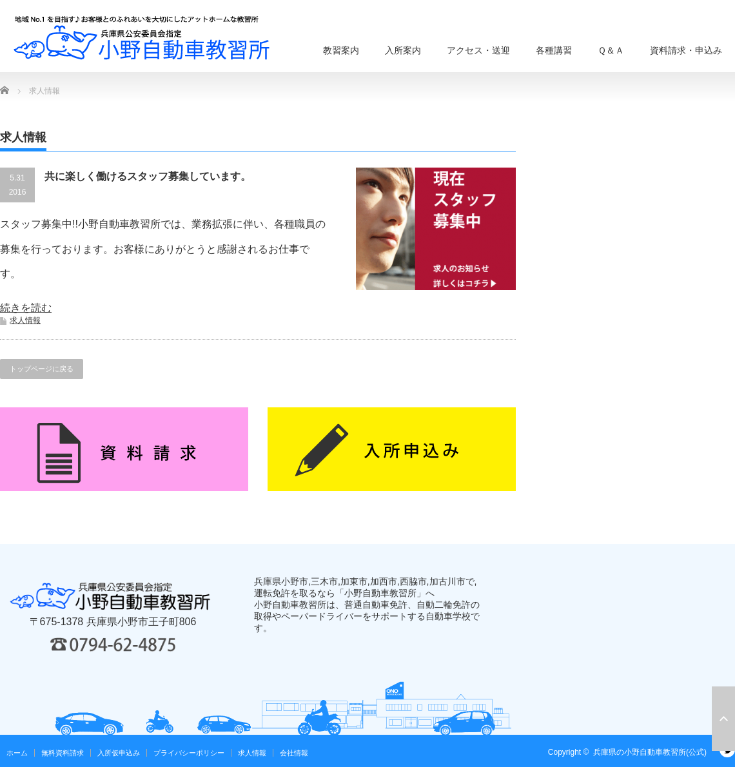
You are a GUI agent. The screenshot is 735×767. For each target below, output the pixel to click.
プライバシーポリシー (188, 753)
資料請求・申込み (686, 50)
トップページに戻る (42, 369)
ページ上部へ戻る (723, 718)
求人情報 (25, 320)
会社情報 (294, 753)
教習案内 (341, 50)
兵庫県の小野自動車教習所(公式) (650, 752)
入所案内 (403, 50)
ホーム (17, 753)
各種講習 (554, 50)
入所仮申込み (118, 753)
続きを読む (26, 307)
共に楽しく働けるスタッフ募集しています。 (147, 176)
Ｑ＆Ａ (611, 50)
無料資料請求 (62, 753)
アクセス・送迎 (478, 50)
